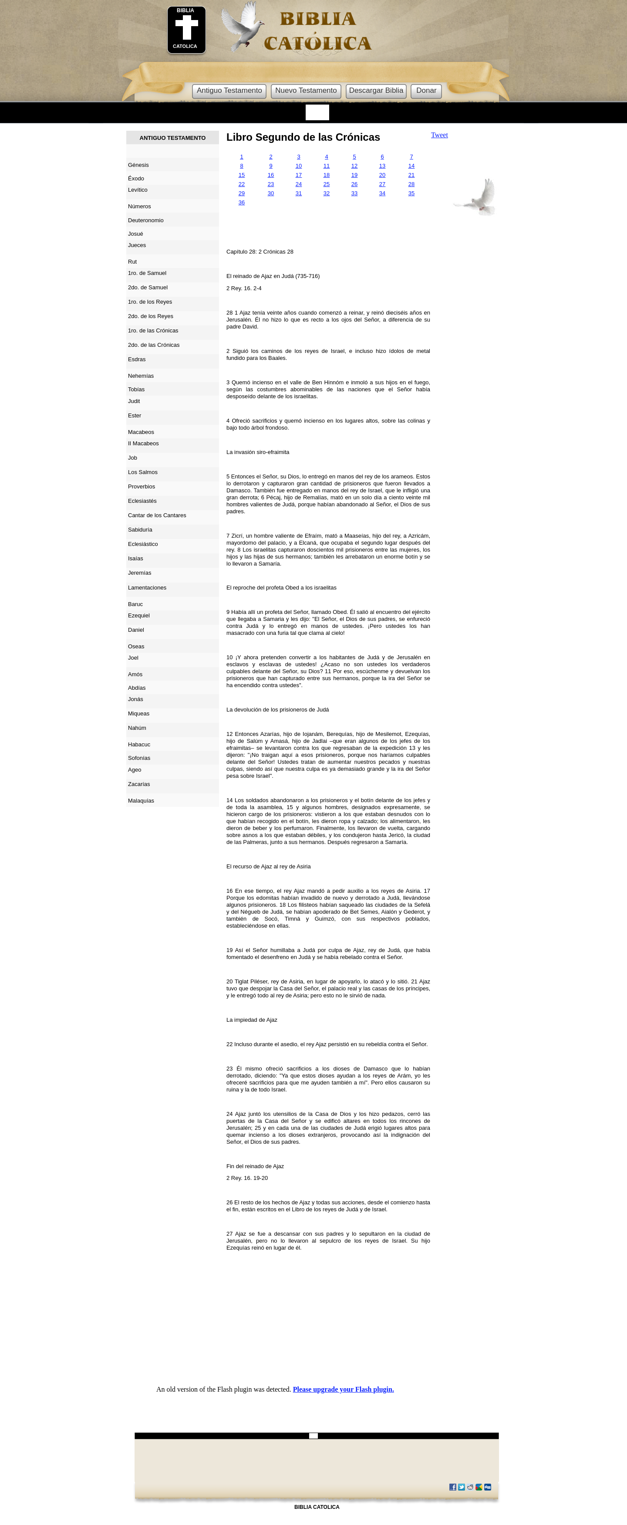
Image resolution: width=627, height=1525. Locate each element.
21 (411, 175)
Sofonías (139, 758)
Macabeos (141, 432)
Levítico (138, 189)
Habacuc (139, 744)
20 (382, 175)
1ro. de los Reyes (150, 301)
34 (382, 193)
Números (139, 206)
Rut (132, 261)
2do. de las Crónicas (154, 345)
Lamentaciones (147, 587)
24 (299, 184)
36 (242, 202)
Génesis (138, 165)
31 (299, 193)
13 (382, 166)
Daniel (136, 630)
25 (327, 184)
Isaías (135, 558)
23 (271, 184)
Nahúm (137, 728)
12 (354, 166)
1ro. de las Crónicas (153, 330)
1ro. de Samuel (147, 273)
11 (327, 166)
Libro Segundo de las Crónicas (303, 137)
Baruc (135, 604)
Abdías (136, 688)
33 (354, 193)
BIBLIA (185, 10)
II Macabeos (143, 443)
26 (354, 184)
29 (242, 193)
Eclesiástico (143, 544)
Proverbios (141, 486)
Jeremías (139, 572)
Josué (135, 233)
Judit (134, 401)
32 (327, 193)
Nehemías (141, 376)
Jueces (137, 245)
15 (242, 175)
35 (411, 193)
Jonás (135, 699)
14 (411, 166)
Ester (134, 415)
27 (382, 184)
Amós (135, 674)
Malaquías (141, 800)
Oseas (136, 646)
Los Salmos (143, 472)
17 (299, 175)
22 (242, 184)
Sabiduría (140, 529)
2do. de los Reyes (150, 316)
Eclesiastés (142, 501)
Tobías (136, 389)
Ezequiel (139, 615)
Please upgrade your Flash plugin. (343, 1389)
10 (299, 166)
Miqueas (138, 713)
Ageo (134, 769)
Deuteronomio (146, 220)
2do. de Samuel (148, 287)
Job (132, 457)
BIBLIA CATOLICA (317, 1507)
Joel (133, 657)
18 (327, 175)
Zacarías (139, 784)
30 (271, 193)
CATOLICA (185, 46)
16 (271, 175)
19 (354, 175)
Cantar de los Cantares (157, 515)
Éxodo (136, 178)
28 (411, 184)
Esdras (136, 359)
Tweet (439, 135)
